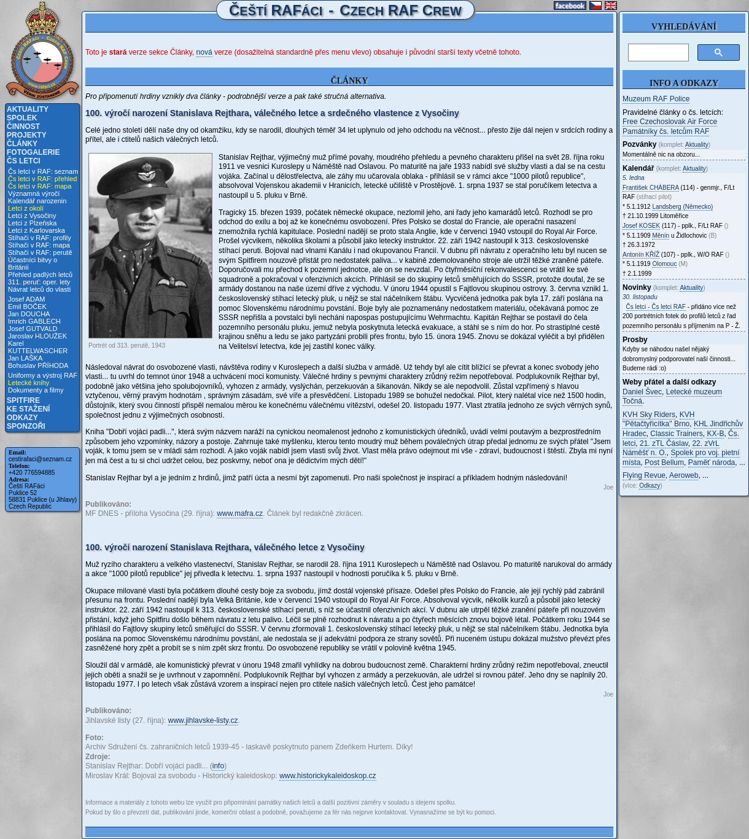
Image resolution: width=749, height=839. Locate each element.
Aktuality (28, 109)
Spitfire (23, 400)
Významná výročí (34, 193)
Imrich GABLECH (34, 321)
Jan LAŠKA (25, 358)
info (218, 766)
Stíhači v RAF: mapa (39, 245)
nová (204, 52)
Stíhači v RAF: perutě (40, 252)
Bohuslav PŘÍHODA (38, 365)
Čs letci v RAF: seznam (43, 171)
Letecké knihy (28, 382)
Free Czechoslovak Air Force (670, 121)
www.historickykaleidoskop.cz (327, 775)
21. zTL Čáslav (664, 443)
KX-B (715, 433)
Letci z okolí (26, 208)
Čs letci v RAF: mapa (39, 186)
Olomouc (664, 263)
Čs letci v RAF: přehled (42, 178)
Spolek (22, 118)
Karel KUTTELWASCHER (38, 347)
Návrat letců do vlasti (39, 289)
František (651, 187)
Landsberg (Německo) (682, 206)
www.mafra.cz (240, 513)
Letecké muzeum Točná (672, 397)
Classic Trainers (676, 433)
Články (22, 143)
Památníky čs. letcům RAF (666, 131)
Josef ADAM (26, 299)
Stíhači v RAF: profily (39, 237)
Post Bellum (664, 462)
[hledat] (657, 52)
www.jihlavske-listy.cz (203, 720)
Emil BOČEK (27, 306)
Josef (641, 225)
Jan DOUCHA (29, 314)
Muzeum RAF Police (656, 99)
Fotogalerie (33, 152)
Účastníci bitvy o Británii (32, 263)
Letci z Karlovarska (36, 230)
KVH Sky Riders (649, 414)
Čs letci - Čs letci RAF (656, 306)
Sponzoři (26, 426)
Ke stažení (28, 409)
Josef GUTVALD (33, 328)
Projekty (27, 135)
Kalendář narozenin (37, 201)
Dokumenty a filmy (35, 390)
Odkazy (22, 417)
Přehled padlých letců (40, 274)
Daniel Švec (642, 392)
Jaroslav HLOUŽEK (37, 336)
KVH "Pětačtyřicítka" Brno (658, 419)
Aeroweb (683, 475)
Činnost (23, 126)
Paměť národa (711, 462)
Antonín (641, 254)
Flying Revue (644, 475)
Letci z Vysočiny (32, 215)
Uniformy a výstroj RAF (42, 375)
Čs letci (24, 161)
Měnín (660, 235)
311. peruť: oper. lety (39, 282)
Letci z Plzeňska (32, 223)
